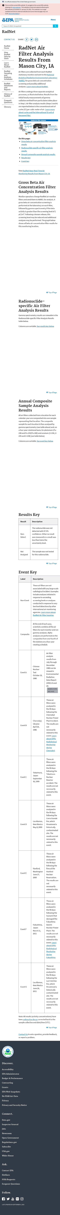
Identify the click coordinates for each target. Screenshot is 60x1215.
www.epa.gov (16, 7)
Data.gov (6, 1120)
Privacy (5, 1101)
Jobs (4, 1129)
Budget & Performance (12, 1078)
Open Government (10, 1138)
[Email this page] (36, 39)
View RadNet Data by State (7, 55)
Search (55, 26)
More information (14, 13)
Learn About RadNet (7, 64)
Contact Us (9, 39)
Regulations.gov (9, 1142)
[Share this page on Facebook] (26, 39)
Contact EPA (7, 1171)
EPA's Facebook (3, 1198)
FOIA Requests (8, 1180)
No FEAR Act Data (10, 1096)
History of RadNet (8, 95)
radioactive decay (30, 1019)
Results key (25, 157)
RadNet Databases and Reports (8, 86)
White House (8, 1156)
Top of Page (52, 292)
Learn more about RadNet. (37, 86)
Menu (53, 19)
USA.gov (6, 1151)
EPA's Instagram (21, 1198)
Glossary (7, 106)
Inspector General (10, 1125)
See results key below (45, 326)
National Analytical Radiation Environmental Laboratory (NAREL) (38, 77)
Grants (5, 1087)
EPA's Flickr (17, 1198)
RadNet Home (7, 47)
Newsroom (7, 1134)
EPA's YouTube (12, 1198)
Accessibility (7, 1070)
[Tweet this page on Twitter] (31, 39)
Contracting (7, 1083)
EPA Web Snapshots (11, 1092)
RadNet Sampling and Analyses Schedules (8, 75)
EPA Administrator (10, 1074)
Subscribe (6, 1147)
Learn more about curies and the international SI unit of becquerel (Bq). (37, 112)
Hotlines (6, 1175)
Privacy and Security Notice (14, 1105)
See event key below (45, 441)
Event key (25, 161)
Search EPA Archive (52, 690)
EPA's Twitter (8, 1198)
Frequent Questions (8, 101)
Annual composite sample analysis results (38, 154)
